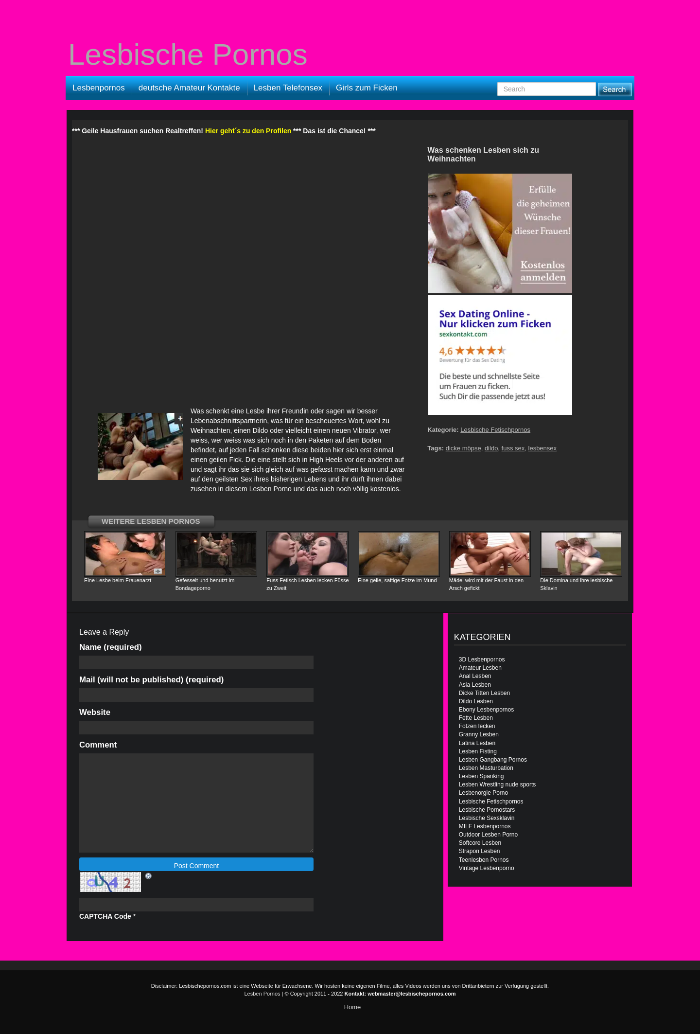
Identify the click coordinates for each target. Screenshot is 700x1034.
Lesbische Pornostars (487, 809)
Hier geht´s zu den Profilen (248, 131)
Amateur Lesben (480, 667)
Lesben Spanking (481, 776)
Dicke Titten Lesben (484, 693)
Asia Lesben (475, 684)
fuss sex (513, 448)
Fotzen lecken (477, 726)
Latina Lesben (477, 743)
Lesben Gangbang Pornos (493, 759)
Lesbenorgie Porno (483, 792)
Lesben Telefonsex (288, 87)
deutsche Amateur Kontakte (189, 87)
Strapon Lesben (479, 851)
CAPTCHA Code (105, 916)
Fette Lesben (476, 717)
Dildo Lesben (476, 701)
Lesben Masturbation (486, 768)
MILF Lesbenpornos (485, 826)
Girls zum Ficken (367, 87)
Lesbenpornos (98, 87)
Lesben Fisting (478, 751)
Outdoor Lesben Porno (488, 834)
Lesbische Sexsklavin (487, 818)
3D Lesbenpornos (482, 659)
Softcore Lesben (480, 842)
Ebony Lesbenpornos (486, 709)
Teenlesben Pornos (484, 859)
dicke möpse (463, 448)
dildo (491, 448)
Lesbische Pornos (188, 54)
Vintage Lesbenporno (486, 868)
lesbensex (542, 448)
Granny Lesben (479, 734)
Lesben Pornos (262, 994)
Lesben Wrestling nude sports (497, 784)
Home (352, 1007)
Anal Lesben (475, 676)
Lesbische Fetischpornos (495, 429)
